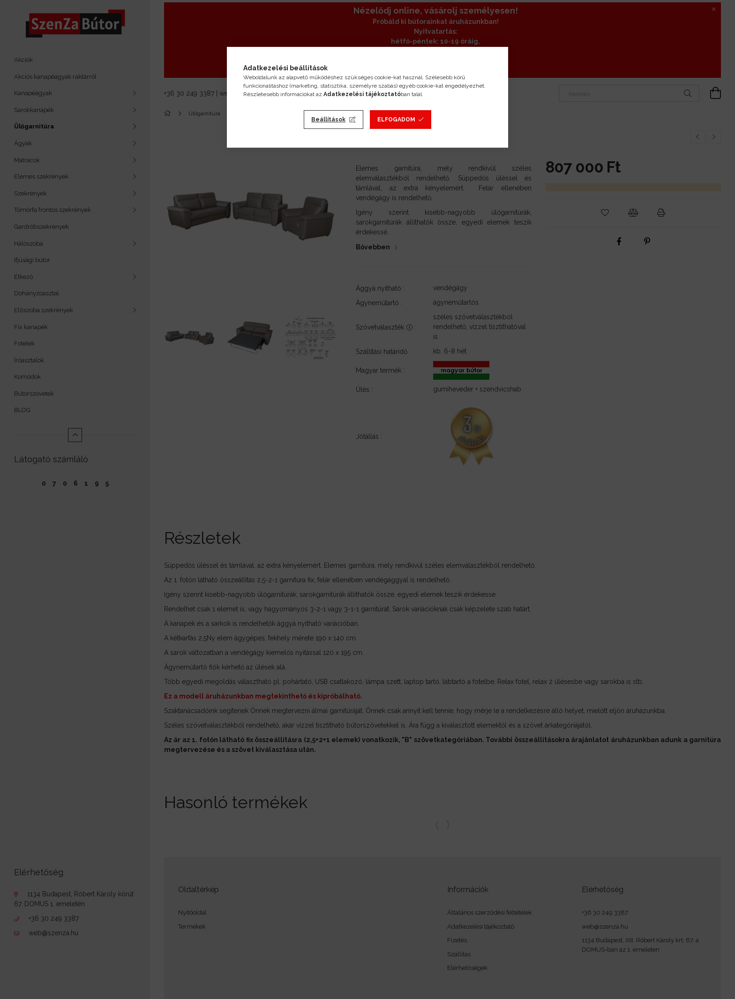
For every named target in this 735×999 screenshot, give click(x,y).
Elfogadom (396, 119)
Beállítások (328, 119)
